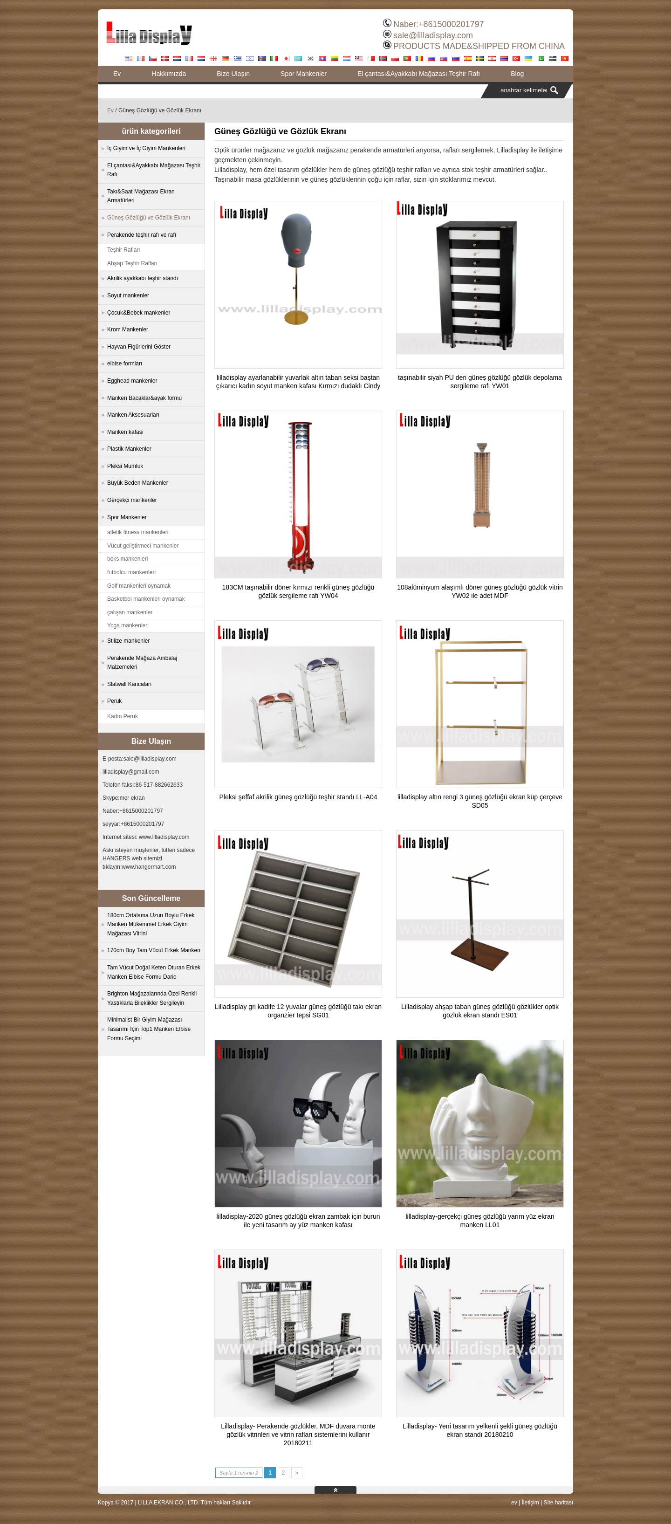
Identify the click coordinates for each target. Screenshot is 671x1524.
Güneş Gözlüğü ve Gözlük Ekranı (148, 217)
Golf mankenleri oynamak (139, 586)
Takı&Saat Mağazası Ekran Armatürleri (141, 196)
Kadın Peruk (122, 716)
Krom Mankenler (127, 329)
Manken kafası (125, 432)
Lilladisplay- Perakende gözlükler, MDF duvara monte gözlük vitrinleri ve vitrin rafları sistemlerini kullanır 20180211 (298, 1434)
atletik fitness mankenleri (137, 532)
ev (514, 1502)
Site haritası (558, 1502)
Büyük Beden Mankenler (137, 483)
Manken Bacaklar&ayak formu (144, 398)
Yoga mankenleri (128, 625)
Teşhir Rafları (123, 250)
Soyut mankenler (128, 295)
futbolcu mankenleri (131, 572)
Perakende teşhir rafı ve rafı (141, 235)
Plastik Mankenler (129, 449)
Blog (517, 73)
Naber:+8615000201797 (438, 24)
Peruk (114, 701)
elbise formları (124, 363)
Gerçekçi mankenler (132, 500)
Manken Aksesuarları (133, 415)
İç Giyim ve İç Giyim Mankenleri (146, 148)
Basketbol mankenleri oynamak (146, 599)
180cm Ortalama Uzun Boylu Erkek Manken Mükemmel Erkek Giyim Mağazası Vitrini (150, 924)
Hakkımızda (168, 73)
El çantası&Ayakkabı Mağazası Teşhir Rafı (418, 73)
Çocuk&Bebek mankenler (138, 312)
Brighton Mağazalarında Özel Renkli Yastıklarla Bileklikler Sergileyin (152, 998)
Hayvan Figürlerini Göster (139, 346)
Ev (117, 73)
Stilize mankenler (128, 641)
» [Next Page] (297, 1472)
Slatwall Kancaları (129, 684)
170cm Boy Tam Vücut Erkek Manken (153, 950)
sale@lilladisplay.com (433, 35)
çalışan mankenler (129, 612)
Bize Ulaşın (233, 73)
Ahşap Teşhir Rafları (132, 263)
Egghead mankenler (132, 381)
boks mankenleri (127, 559)
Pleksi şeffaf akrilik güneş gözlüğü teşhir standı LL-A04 (298, 797)
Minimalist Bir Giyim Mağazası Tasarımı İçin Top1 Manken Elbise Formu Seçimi (149, 1028)
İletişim (530, 1502)
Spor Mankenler (304, 73)
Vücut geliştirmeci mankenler (142, 545)
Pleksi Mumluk (125, 466)
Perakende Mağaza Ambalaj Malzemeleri (142, 663)
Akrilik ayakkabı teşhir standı (142, 278)
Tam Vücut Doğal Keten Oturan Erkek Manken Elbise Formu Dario (153, 972)
